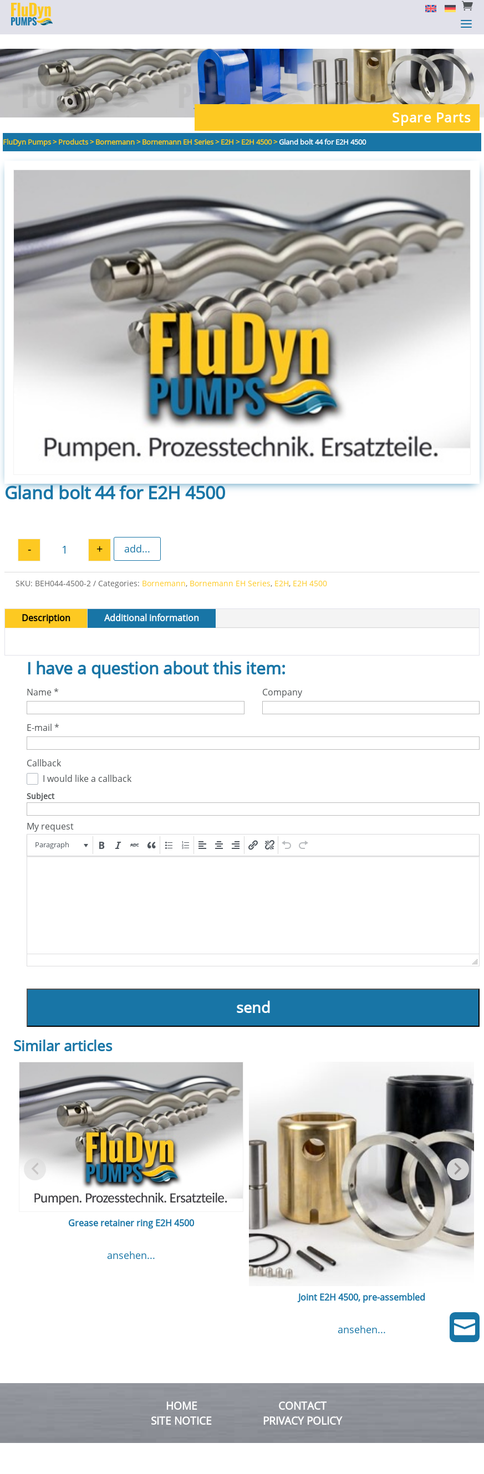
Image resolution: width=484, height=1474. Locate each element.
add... (137, 534)
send (253, 992)
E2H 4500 (310, 569)
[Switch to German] (446, 7)
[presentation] (60, 830)
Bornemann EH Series (230, 569)
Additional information (151, 603)
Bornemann (164, 569)
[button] (60, 830)
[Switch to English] (426, 7)
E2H (281, 569)
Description (46, 603)
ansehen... (131, 1240)
